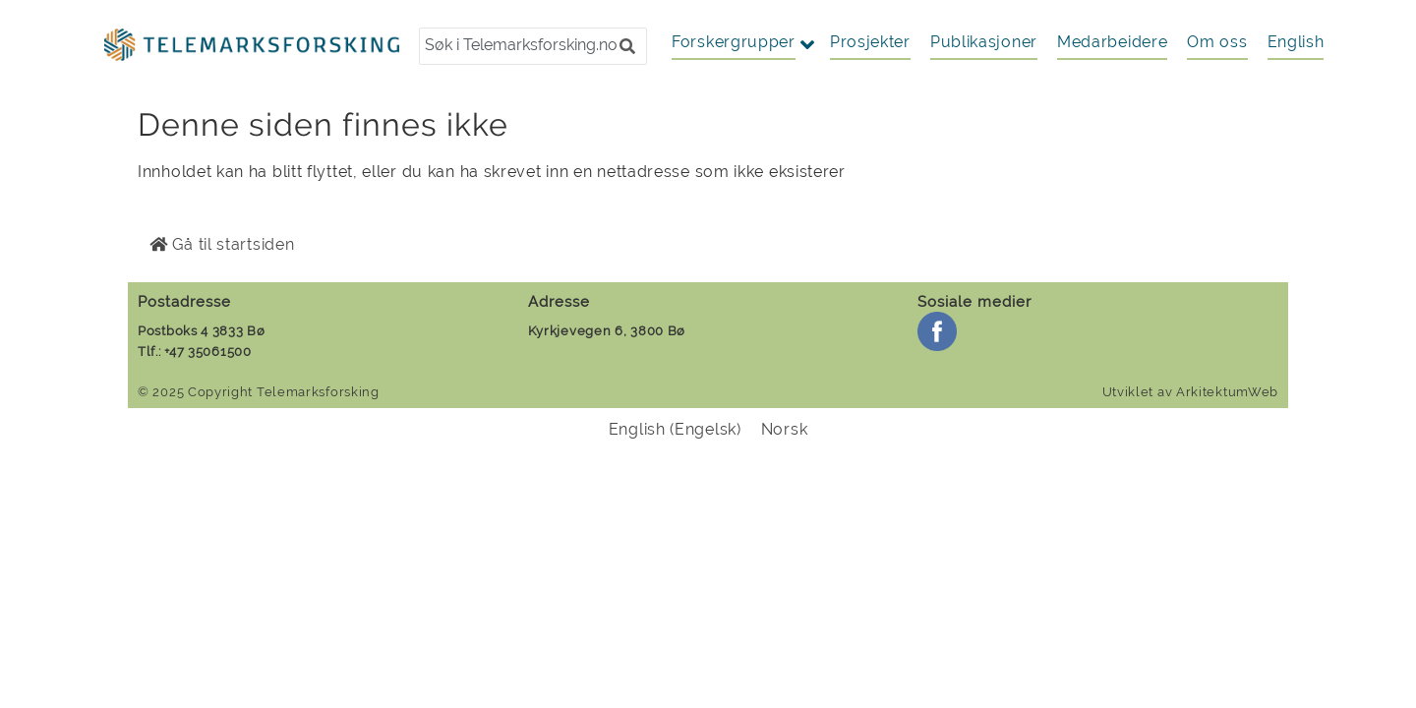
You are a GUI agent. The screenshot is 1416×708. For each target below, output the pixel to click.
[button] (627, 46)
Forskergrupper (734, 41)
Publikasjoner (983, 41)
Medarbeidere (1112, 41)
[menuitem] (1296, 42)
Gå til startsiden (221, 244)
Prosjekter (870, 41)
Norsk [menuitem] (784, 429)
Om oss (1217, 41)
